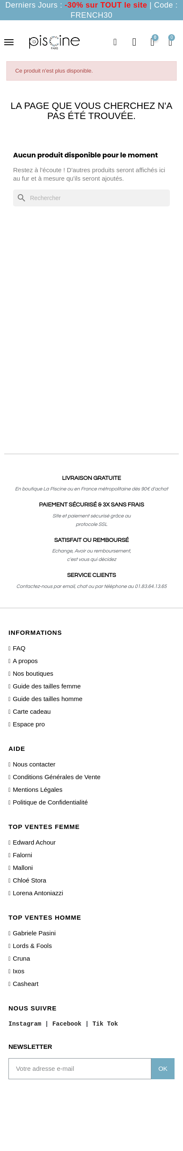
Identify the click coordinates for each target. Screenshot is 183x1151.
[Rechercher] (91, 198)
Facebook (67, 1024)
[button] (114, 42)
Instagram (24, 1024)
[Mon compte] (134, 42)
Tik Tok (105, 1024)
